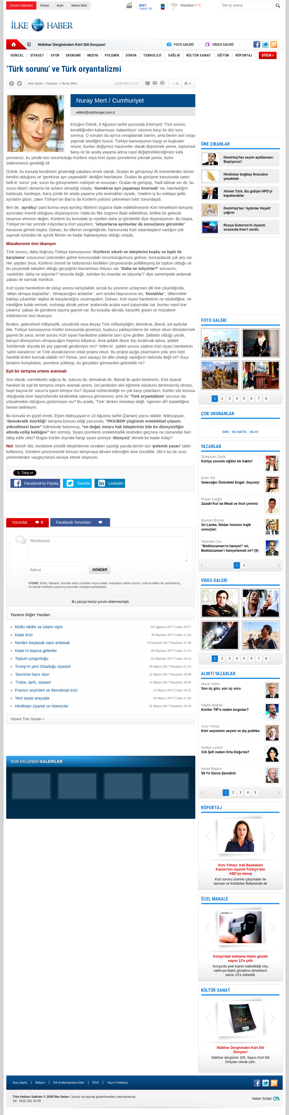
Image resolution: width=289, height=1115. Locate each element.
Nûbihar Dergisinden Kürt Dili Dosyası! (72, 44)
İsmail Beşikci (232, 771)
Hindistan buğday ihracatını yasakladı (246, 176)
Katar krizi (23, 635)
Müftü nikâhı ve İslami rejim (39, 627)
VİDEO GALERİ (214, 580)
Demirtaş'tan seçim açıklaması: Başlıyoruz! (249, 159)
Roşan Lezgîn (232, 501)
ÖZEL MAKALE (214, 899)
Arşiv (60, 5)
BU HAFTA (239, 432)
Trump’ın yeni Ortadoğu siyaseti (43, 666)
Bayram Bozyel (232, 525)
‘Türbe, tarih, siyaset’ (33, 682)
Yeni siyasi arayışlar (32, 698)
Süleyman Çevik (232, 459)
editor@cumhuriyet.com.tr (95, 112)
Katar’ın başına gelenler (36, 650)
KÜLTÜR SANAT (215, 990)
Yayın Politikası (117, 1082)
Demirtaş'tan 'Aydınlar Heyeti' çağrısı (247, 210)
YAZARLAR (211, 446)
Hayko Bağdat (232, 707)
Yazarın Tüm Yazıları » (27, 719)
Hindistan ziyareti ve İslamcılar (41, 706)
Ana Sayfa (20, 1082)
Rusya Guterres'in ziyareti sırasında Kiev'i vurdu (244, 227)
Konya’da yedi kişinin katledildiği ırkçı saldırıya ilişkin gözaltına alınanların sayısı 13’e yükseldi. (240, 965)
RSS (95, 1082)
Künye (44, 5)
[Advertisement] (180, 25)
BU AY (254, 432)
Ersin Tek (232, 480)
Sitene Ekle (79, 5)
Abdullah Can (232, 546)
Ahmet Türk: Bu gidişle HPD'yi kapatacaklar (248, 193)
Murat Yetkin (232, 686)
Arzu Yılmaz (232, 728)
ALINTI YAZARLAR (218, 673)
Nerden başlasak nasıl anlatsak (42, 642)
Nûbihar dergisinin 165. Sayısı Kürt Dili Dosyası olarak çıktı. (240, 1055)
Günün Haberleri (21, 5)
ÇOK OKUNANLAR (217, 413)
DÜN (225, 432)
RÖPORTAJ (211, 807)
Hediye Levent (232, 750)
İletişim (40, 1082)
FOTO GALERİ (213, 320)
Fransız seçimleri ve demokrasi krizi (46, 690)
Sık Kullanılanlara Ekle (68, 1082)
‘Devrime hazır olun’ (32, 674)
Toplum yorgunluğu (31, 658)
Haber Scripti (262, 1099)
